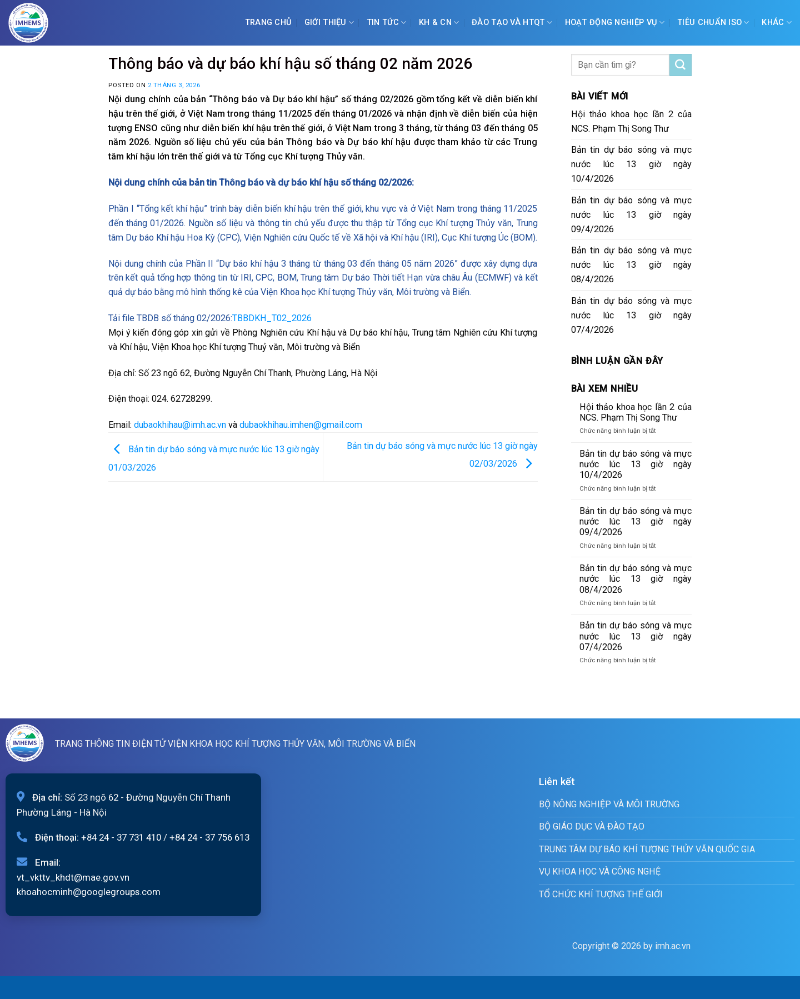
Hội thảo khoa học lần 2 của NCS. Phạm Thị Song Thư (631, 121)
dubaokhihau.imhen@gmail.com (300, 424)
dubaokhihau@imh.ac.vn (180, 424)
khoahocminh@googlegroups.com (89, 891)
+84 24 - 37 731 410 (121, 837)
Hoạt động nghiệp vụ (615, 22)
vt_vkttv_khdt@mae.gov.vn (73, 877)
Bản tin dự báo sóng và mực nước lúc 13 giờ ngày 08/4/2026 (631, 264)
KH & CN (439, 22)
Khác (777, 22)
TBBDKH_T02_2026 (272, 318)
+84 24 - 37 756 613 (209, 837)
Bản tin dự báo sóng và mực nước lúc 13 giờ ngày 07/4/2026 (631, 315)
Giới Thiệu (329, 22)
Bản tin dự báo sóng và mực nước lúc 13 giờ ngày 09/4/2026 (631, 214)
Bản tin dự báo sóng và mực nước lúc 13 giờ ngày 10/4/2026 (631, 164)
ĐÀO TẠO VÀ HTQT (512, 22)
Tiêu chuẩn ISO (713, 22)
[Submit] (680, 65)
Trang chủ (268, 22)
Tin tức (387, 22)
